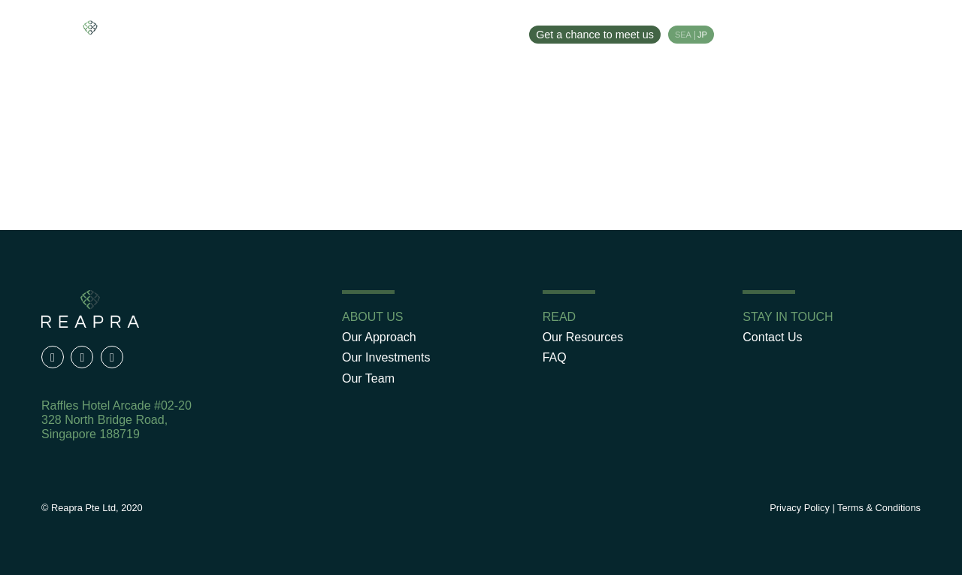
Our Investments (305, 32)
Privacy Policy (800, 507)
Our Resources (475, 32)
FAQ (555, 357)
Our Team (392, 32)
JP (702, 34)
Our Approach (208, 32)
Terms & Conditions (879, 507)
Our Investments (386, 357)
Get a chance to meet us (595, 35)
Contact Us (772, 337)
